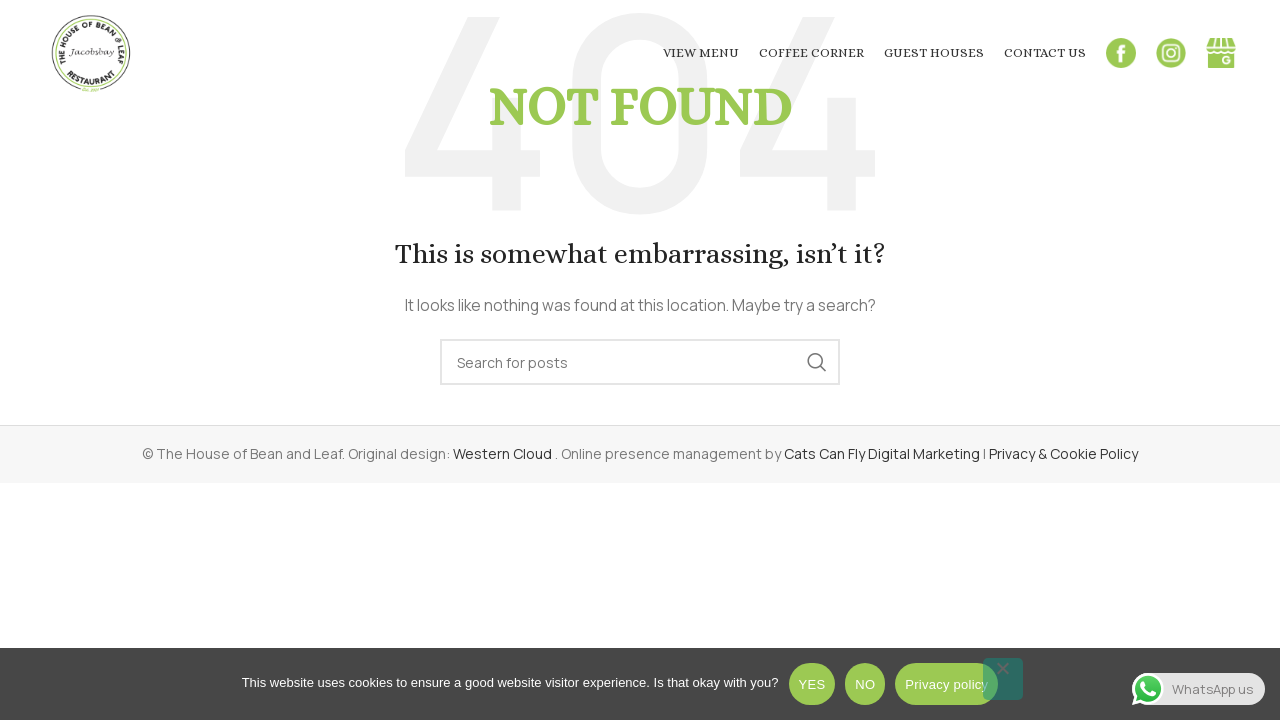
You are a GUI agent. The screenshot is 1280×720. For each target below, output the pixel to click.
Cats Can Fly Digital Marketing (882, 453)
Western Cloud (504, 453)
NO (865, 684)
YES (812, 684)
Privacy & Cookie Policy (1063, 453)
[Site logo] (91, 50)
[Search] (640, 362)
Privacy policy (946, 684)
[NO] (1003, 679)
